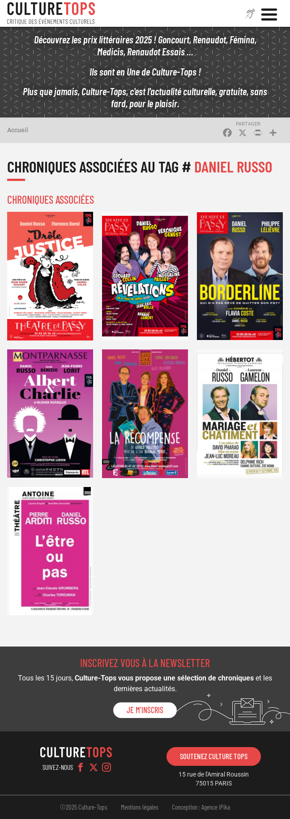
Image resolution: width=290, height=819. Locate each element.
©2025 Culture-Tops (83, 807)
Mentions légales (139, 807)
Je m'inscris (145, 710)
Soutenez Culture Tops (213, 756)
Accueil (17, 130)
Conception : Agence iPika (201, 807)
